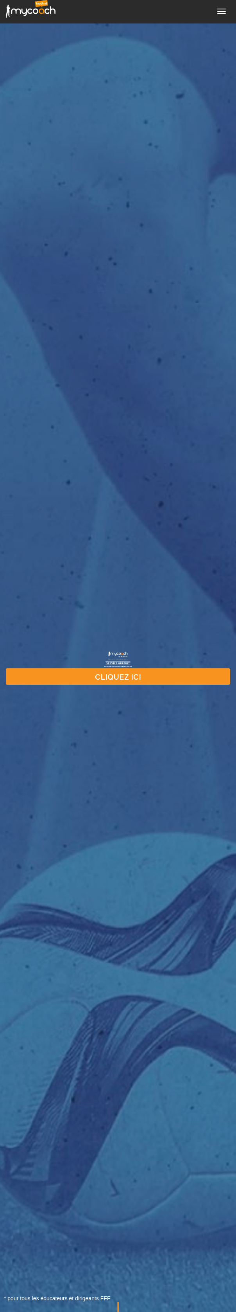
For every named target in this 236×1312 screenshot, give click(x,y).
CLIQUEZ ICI (118, 676)
